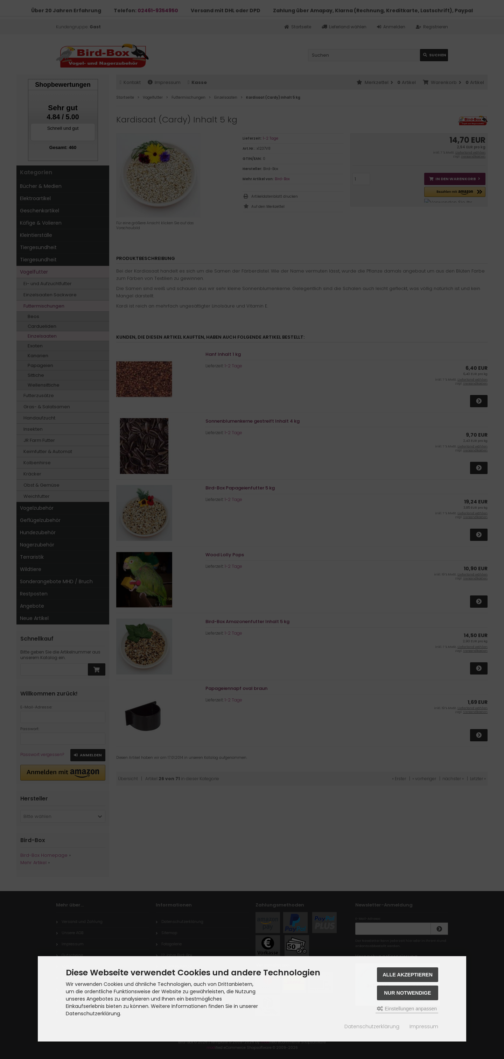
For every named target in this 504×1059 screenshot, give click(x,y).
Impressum (424, 1026)
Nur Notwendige (407, 993)
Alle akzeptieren (408, 974)
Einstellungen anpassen (407, 1008)
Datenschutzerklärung (371, 1026)
